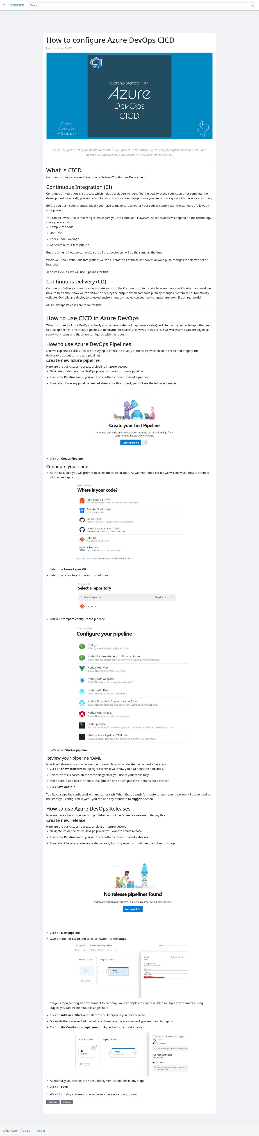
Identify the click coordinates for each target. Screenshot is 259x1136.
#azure (67, 1102)
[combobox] (139, 5)
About (41, 1131)
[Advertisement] (129, 22)
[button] (252, 5)
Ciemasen (13, 5)
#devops (52, 1102)
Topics (25, 1131)
